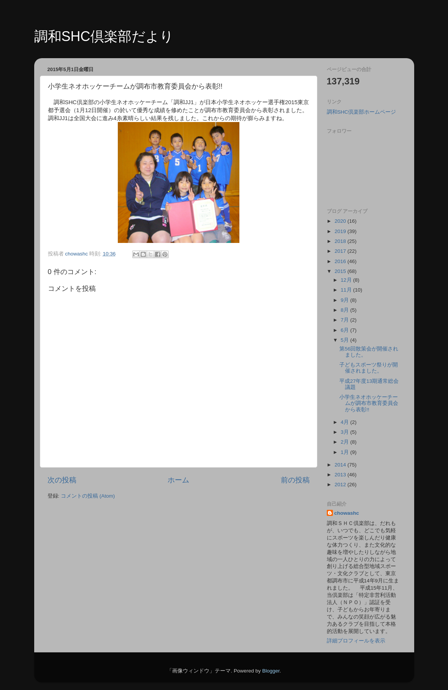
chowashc (346, 513)
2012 (340, 484)
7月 (345, 320)
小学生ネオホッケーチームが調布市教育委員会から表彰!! (368, 403)
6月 (345, 330)
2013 (340, 474)
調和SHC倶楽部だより (104, 36)
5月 (345, 340)
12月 (347, 280)
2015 (340, 271)
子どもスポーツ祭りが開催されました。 (368, 368)
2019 (340, 231)
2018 (340, 241)
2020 (340, 221)
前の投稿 (295, 480)
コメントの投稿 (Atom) (88, 496)
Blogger (271, 671)
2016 (340, 261)
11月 (347, 290)
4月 (345, 422)
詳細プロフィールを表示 (356, 641)
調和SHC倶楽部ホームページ (361, 112)
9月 (345, 300)
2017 (340, 251)
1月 (345, 452)
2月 (345, 442)
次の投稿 (61, 480)
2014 (340, 465)
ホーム (178, 480)
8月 (345, 310)
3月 (345, 432)
